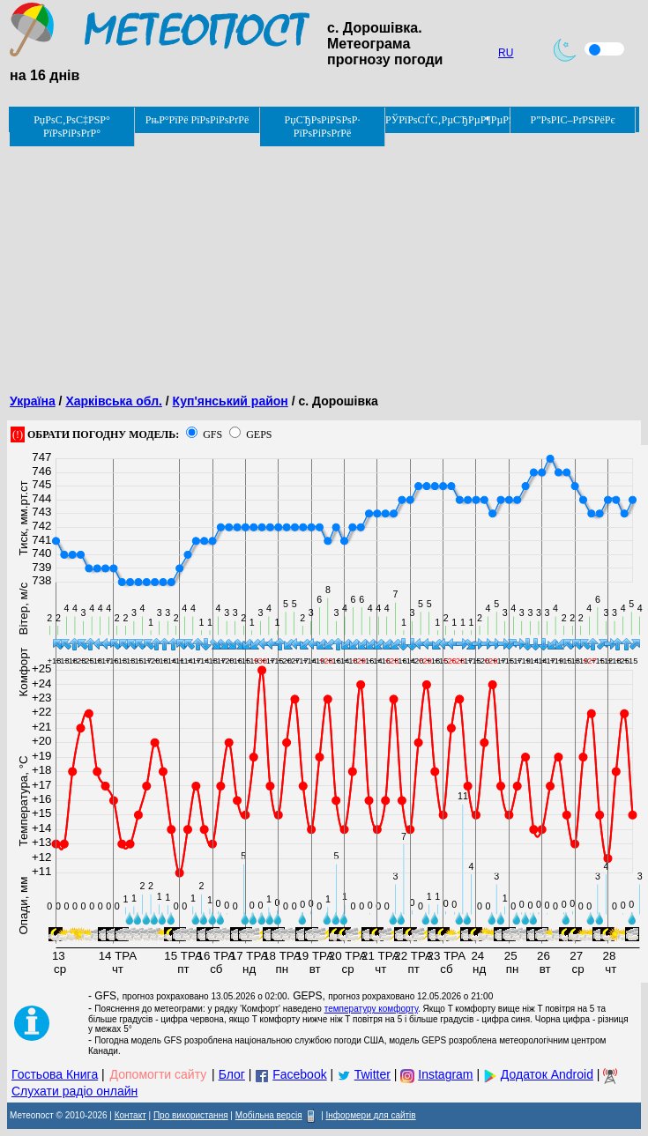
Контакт (130, 1115)
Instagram (445, 1074)
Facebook (299, 1074)
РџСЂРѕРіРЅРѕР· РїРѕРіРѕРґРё (323, 126)
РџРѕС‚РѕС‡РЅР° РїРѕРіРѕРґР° (72, 126)
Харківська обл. (113, 401)
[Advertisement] (324, 257)
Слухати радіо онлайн (74, 1091)
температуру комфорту (371, 1008)
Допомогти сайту (158, 1074)
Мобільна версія (268, 1115)
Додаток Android (547, 1074)
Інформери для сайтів (371, 1115)
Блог (232, 1074)
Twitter (372, 1074)
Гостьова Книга (54, 1074)
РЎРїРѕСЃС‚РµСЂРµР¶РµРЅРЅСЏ (447, 120)
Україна (33, 401)
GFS (212, 434)
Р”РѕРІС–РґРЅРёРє (572, 120)
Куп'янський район (230, 401)
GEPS (259, 434)
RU (505, 53)
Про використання (190, 1115)
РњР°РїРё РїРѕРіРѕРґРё (197, 120)
